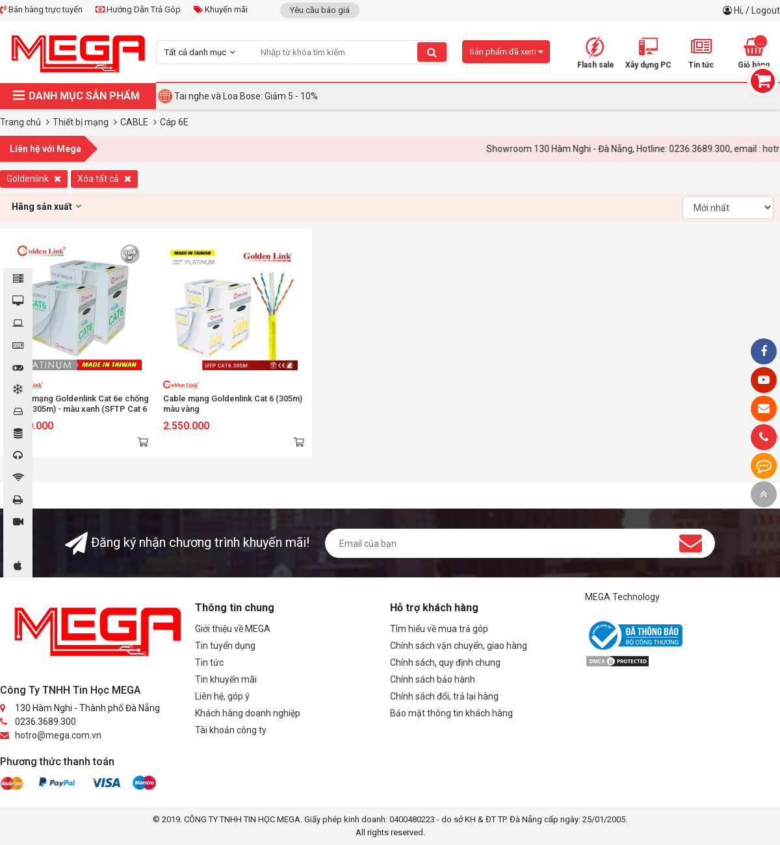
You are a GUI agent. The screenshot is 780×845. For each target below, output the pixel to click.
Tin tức (209, 662)
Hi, (740, 10)
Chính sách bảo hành (432, 679)
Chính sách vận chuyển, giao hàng (458, 645)
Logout (765, 10)
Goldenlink (33, 178)
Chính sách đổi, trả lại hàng (444, 696)
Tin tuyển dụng (225, 645)
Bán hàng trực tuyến (41, 9)
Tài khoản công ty (230, 730)
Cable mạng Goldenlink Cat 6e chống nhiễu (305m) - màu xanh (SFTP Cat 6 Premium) (78, 409)
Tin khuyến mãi (226, 679)
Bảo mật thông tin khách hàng (451, 713)
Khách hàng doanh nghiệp (247, 713)
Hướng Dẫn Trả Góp (138, 9)
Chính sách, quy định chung (445, 662)
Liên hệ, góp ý (222, 696)
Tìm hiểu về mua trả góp (439, 629)
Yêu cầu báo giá (320, 10)
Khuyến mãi (221, 9)
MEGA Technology (622, 597)
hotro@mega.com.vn (58, 735)
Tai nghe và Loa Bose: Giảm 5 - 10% (246, 96)
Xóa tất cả (104, 178)
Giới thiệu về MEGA (232, 629)
